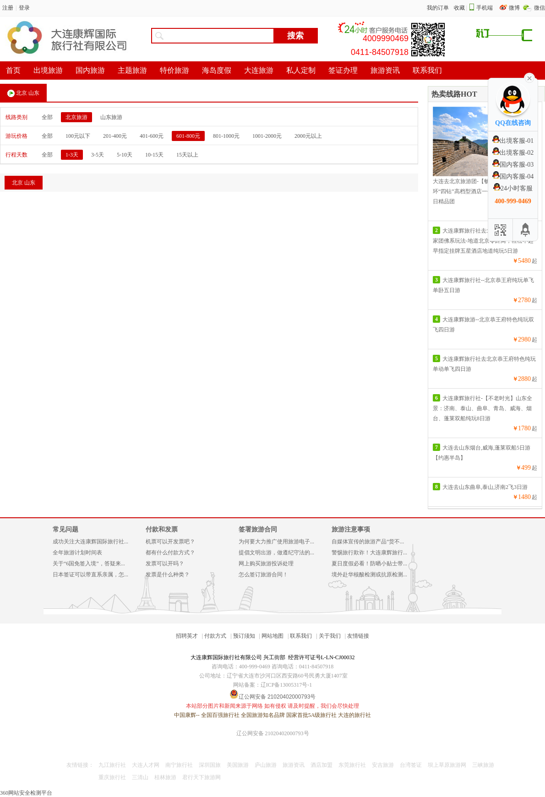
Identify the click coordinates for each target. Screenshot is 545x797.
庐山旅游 (266, 765)
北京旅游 (76, 117)
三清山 (140, 777)
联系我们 (301, 636)
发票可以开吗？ (165, 563)
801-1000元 (226, 136)
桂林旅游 (165, 777)
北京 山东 (23, 93)
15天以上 (187, 155)
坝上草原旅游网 (447, 765)
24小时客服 (513, 188)
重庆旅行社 (112, 777)
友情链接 (358, 636)
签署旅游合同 (258, 529)
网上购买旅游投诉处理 (266, 563)
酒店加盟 (321, 765)
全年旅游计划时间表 (77, 552)
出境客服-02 (513, 152)
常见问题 (65, 529)
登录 (24, 8)
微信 (539, 8)
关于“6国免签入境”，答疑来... (89, 563)
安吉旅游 (383, 765)
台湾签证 (411, 765)
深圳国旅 (210, 765)
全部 (47, 117)
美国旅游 (238, 765)
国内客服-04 (513, 176)
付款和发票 (162, 529)
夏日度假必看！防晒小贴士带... (369, 563)
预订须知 (244, 636)
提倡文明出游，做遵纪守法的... (276, 552)
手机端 (484, 8)
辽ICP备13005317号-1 (286, 685)
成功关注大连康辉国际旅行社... (90, 541)
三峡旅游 (483, 765)
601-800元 (188, 136)
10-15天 (154, 155)
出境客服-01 (513, 140)
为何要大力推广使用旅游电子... (276, 541)
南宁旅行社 (179, 765)
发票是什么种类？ (168, 574)
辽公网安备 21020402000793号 (272, 733)
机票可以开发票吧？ (170, 541)
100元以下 (77, 136)
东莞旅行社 (352, 765)
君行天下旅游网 (201, 777)
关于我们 (330, 636)
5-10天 (124, 155)
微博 (515, 8)
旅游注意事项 (351, 529)
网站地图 (272, 636)
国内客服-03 (513, 164)
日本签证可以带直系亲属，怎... (90, 574)
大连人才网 (145, 765)
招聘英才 (187, 636)
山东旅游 (111, 117)
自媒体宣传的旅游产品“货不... (368, 541)
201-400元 (115, 136)
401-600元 (152, 136)
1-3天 (71, 155)
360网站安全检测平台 (26, 793)
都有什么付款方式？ (170, 552)
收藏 (459, 8)
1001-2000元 (267, 136)
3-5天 (97, 155)
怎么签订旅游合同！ (263, 574)
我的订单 (438, 8)
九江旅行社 (112, 765)
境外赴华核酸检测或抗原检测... (369, 574)
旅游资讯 (294, 765)
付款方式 (215, 636)
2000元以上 (308, 136)
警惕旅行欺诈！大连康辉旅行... (369, 552)
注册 (7, 8)
